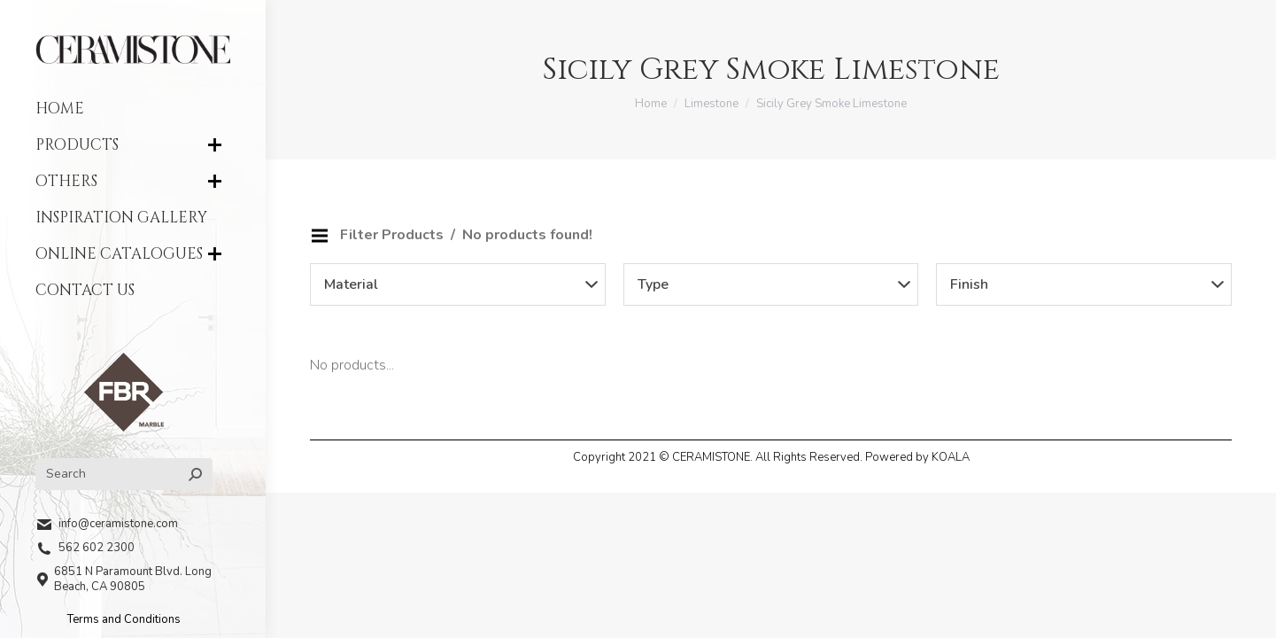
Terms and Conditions (124, 619)
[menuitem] (132, 108)
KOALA (951, 457)
